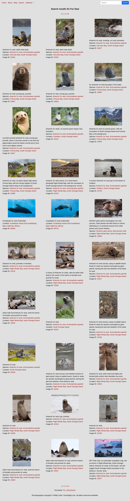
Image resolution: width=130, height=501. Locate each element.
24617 (12, 153)
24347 (99, 478)
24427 (99, 48)
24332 (12, 323)
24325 (99, 384)
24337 (56, 471)
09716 (56, 228)
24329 (12, 433)
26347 (56, 330)
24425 (56, 57)
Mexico (17, 226)
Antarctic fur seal (16, 52)
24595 (12, 193)
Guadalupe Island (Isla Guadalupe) (23, 223)
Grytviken (57, 136)
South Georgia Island (29, 55)
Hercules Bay (15, 55)
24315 (56, 193)
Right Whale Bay (59, 191)
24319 (12, 271)
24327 (99, 279)
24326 (56, 285)
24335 (99, 433)
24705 (99, 191)
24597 (12, 101)
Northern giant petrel (104, 231)
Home (4, 3)
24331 (56, 389)
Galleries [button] (29, 3)
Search (21, 3)
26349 (12, 372)
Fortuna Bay (14, 99)
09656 (12, 228)
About (10, 3)
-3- (65, 14)
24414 (56, 139)
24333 (56, 424)
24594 (99, 142)
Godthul (100, 188)
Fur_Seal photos (69, 490)
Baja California (8, 226)
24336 (12, 480)
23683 (99, 236)
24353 (99, 337)
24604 (56, 101)
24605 (99, 92)
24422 (12, 57)
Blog (15, 3)
